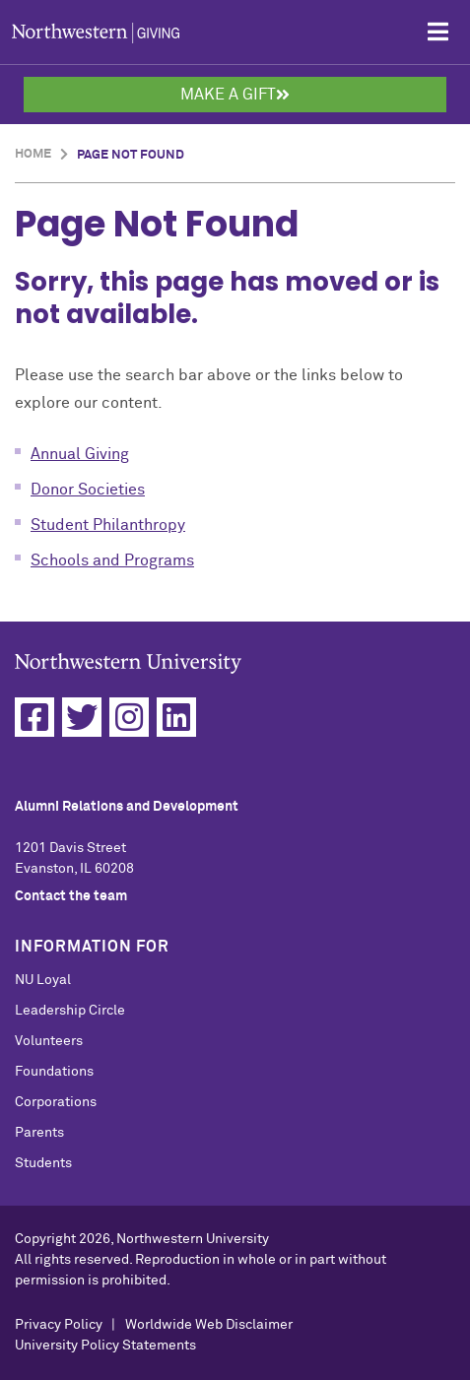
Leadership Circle (70, 1011)
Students (43, 1163)
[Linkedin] (176, 717)
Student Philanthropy (108, 525)
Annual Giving (80, 454)
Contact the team (71, 896)
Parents (39, 1133)
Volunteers (49, 1041)
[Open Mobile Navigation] (438, 32)
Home (33, 154)
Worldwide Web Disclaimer (209, 1325)
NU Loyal (43, 980)
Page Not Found (130, 155)
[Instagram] (129, 717)
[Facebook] (34, 717)
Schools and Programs (112, 560)
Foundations (54, 1072)
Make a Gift (235, 94)
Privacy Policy (58, 1325)
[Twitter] (81, 717)
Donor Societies (88, 489)
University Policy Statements (105, 1345)
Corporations (56, 1102)
